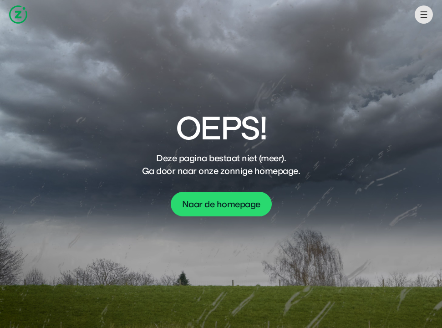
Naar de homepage (221, 204)
